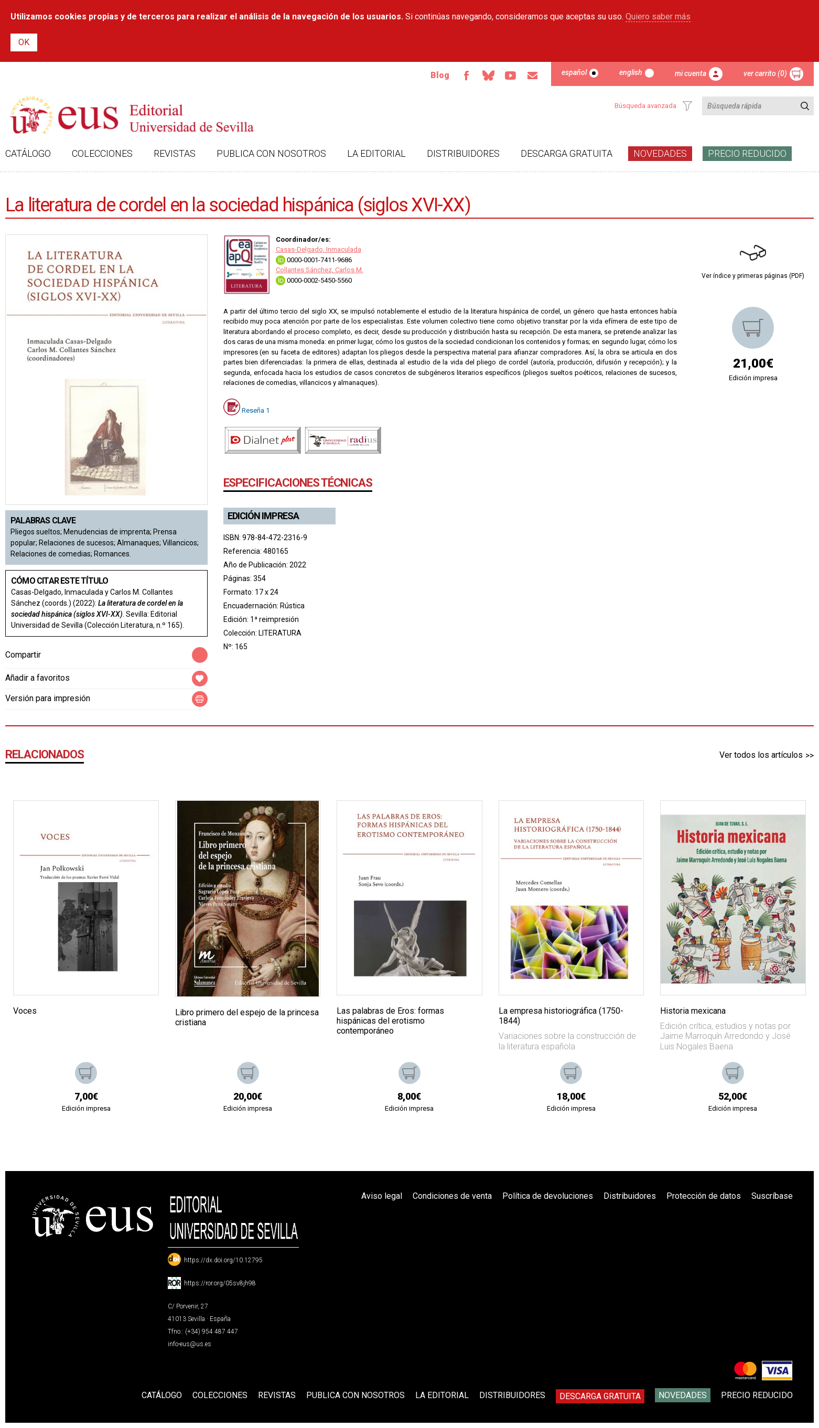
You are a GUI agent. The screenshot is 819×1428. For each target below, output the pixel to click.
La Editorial (376, 153)
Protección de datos (703, 1196)
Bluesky (488, 75)
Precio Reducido (747, 153)
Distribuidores (463, 153)
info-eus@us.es (189, 1344)
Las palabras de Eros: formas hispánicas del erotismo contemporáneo (390, 1021)
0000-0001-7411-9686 (314, 260)
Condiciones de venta (452, 1196)
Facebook (466, 75)
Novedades (660, 153)
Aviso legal (381, 1196)
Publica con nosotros (271, 153)
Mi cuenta (690, 73)
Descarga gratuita (566, 153)
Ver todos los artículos (761, 755)
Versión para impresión (47, 698)
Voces (25, 1011)
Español (574, 72)
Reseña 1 (256, 410)
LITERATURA (279, 633)
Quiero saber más (658, 17)
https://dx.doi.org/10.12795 (223, 1260)
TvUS (510, 75)
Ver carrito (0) (765, 73)
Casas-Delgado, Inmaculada (318, 249)
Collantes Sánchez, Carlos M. (319, 270)
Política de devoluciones (547, 1196)
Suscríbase (772, 1196)
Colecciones (102, 153)
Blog (439, 75)
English (630, 72)
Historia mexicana (693, 1011)
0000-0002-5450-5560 (314, 280)
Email (532, 75)
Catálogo (28, 153)
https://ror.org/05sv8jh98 (220, 1283)
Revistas (175, 153)
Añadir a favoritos (37, 678)
